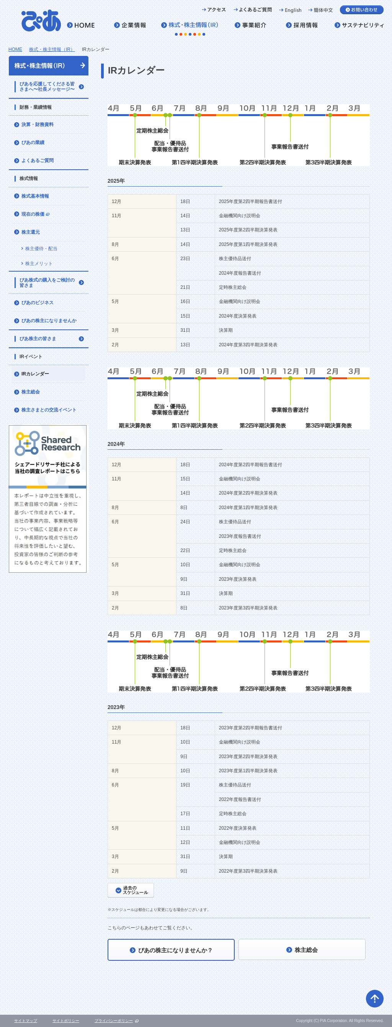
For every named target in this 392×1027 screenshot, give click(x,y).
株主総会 (30, 392)
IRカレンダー (35, 374)
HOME (15, 49)
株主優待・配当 (41, 248)
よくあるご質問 (37, 160)
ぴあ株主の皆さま (38, 338)
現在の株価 (36, 216)
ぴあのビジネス (37, 302)
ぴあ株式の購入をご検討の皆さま (47, 282)
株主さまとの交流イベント (49, 410)
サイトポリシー (65, 1021)
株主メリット (39, 263)
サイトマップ (25, 1021)
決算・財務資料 (37, 124)
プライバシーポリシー (114, 1021)
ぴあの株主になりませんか (49, 320)
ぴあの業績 (32, 142)
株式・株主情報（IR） (52, 49)
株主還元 (30, 232)
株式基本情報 (35, 196)
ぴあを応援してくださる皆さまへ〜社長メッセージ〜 (47, 86)
